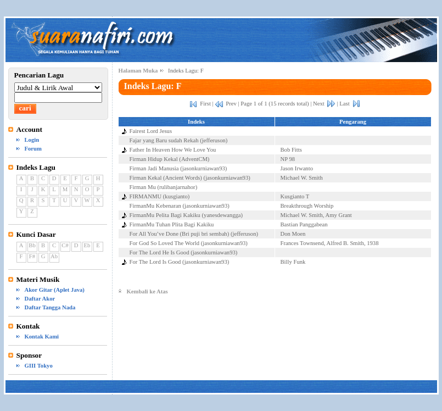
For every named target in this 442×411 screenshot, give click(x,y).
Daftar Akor (40, 299)
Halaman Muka (138, 71)
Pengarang (352, 122)
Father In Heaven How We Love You (173, 150)
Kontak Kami (42, 337)
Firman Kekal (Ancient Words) (166, 178)
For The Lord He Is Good (159, 252)
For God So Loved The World (165, 243)
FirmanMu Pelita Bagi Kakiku (165, 215)
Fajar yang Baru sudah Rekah (164, 140)
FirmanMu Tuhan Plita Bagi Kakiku (172, 224)
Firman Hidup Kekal (154, 159)
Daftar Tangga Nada (50, 307)
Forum (33, 149)
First (205, 104)
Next (318, 104)
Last (344, 104)
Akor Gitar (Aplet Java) (55, 290)
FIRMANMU (146, 196)
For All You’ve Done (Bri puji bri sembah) (180, 234)
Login (32, 140)
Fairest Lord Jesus (151, 131)
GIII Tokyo (39, 366)
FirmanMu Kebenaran (155, 206)
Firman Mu (143, 187)
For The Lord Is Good (155, 262)
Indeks (196, 122)
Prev (231, 104)
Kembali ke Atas (147, 291)
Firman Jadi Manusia (154, 168)
